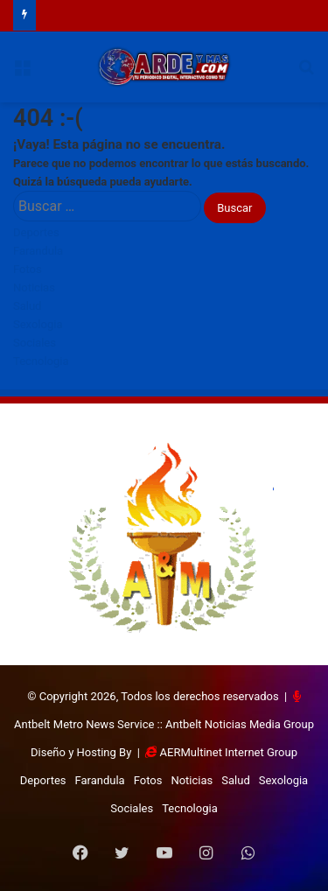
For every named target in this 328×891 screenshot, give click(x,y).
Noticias (34, 287)
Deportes (36, 232)
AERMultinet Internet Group (228, 752)
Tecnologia (41, 361)
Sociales (34, 342)
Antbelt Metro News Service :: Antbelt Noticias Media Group (164, 724)
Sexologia (37, 324)
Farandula (38, 250)
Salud (27, 305)
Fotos (27, 269)
